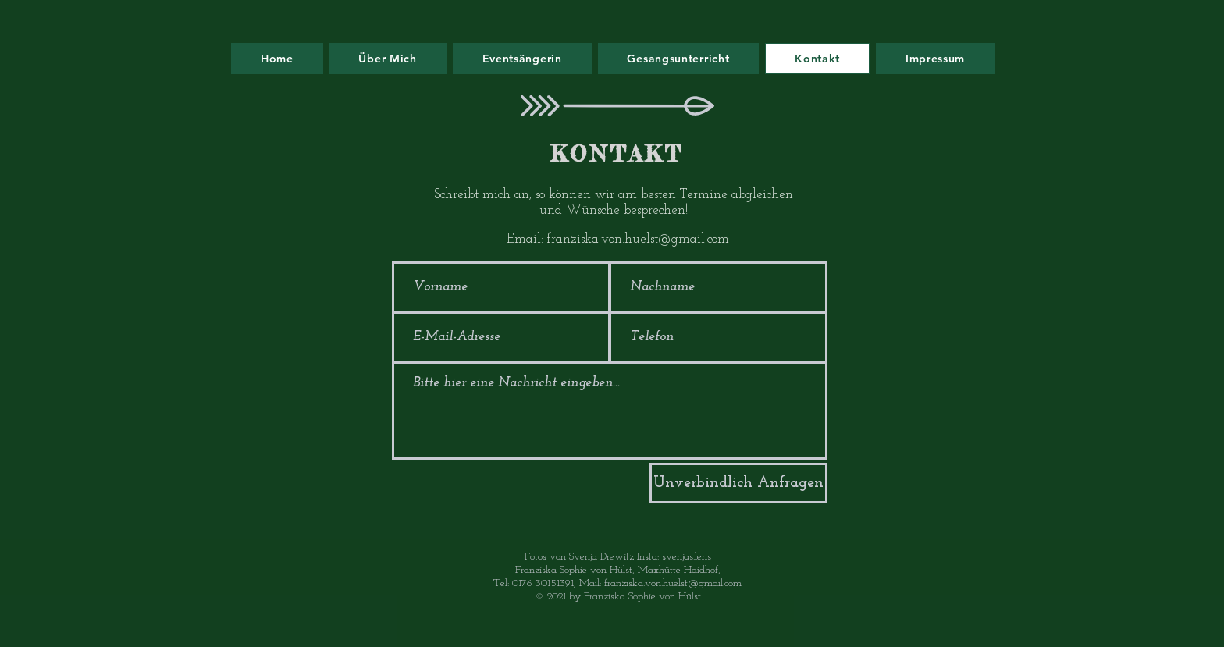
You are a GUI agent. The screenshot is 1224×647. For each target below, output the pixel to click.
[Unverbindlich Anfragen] (738, 483)
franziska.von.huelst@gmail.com (638, 239)
